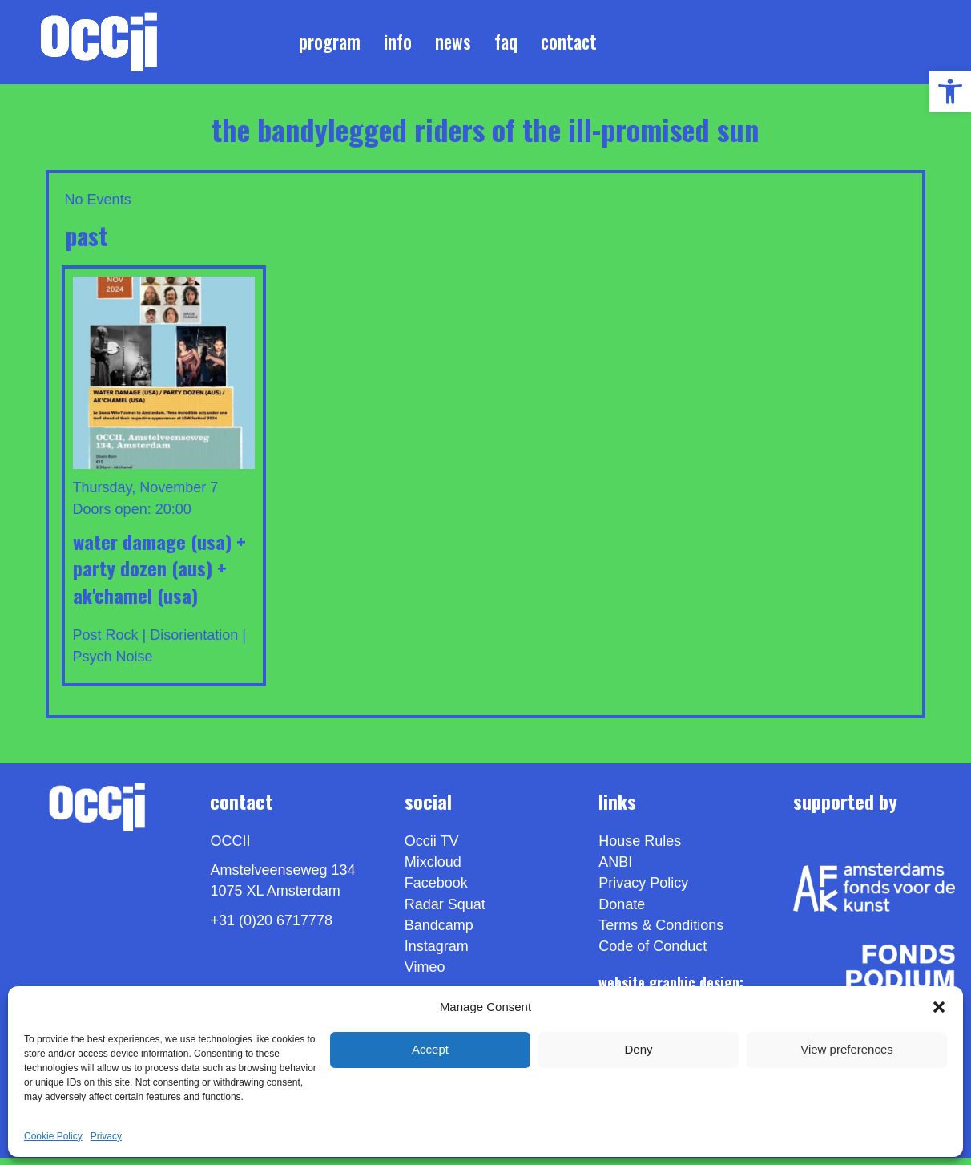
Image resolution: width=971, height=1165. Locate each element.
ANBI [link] (615, 869)
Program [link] (330, 45)
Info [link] (398, 45)
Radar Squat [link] (445, 911)
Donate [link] (621, 911)
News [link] (453, 45)
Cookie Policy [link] (53, 1136)
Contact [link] (569, 45)
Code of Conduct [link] (652, 953)
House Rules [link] (639, 848)
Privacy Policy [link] (643, 890)
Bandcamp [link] (439, 932)
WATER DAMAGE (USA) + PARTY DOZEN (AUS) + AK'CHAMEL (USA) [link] (159, 574)
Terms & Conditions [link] (660, 932)
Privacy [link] (106, 1136)
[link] (950, 91)
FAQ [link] (506, 45)
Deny (638, 1049)
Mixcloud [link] (433, 869)
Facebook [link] (436, 890)
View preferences (846, 1049)
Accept (430, 1049)
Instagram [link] (437, 953)
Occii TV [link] (432, 848)
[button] (939, 1007)
